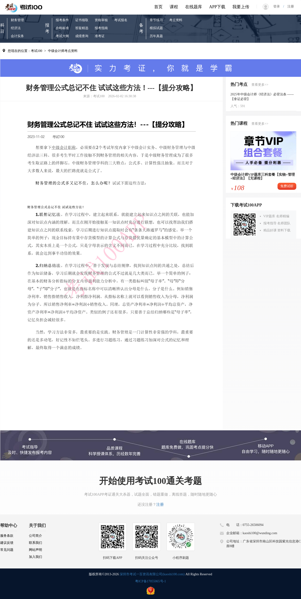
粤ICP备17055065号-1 (150, 581)
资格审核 (101, 20)
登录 (278, 6)
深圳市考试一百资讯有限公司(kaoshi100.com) (152, 574)
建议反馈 (6, 543)
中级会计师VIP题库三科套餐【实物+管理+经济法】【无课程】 (263, 176)
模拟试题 (156, 28)
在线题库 (193, 6)
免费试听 (286, 186)
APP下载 (217, 6)
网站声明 (35, 550)
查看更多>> (259, 84)
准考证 (100, 36)
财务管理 (17, 20)
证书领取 (81, 20)
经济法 (16, 28)
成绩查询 (81, 36)
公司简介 (35, 535)
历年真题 (156, 36)
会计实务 (17, 36)
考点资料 (175, 20)
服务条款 (6, 535)
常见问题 (6, 550)
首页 (158, 6)
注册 (289, 6)
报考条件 (62, 20)
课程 (174, 6)
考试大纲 (62, 36)
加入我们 (35, 557)
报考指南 (101, 28)
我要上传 (240, 6)
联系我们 (35, 543)
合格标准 (62, 28)
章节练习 (156, 20)
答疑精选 (81, 28)
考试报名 (120, 20)
